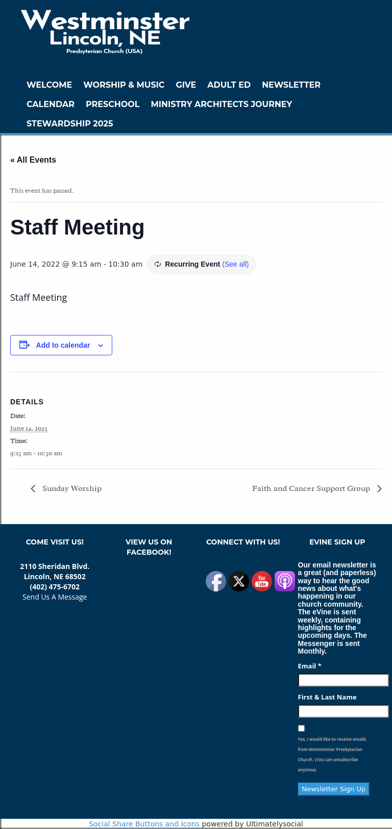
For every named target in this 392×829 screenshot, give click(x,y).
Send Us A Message (54, 597)
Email (310, 665)
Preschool (112, 104)
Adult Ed (229, 85)
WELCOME (49, 85)
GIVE (186, 85)
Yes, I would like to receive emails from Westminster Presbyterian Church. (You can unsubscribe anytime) (332, 754)
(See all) (235, 264)
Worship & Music (123, 85)
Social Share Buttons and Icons (144, 824)
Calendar (51, 104)
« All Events (33, 160)
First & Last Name (327, 697)
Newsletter (291, 85)
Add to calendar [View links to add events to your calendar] (63, 345)
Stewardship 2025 (70, 123)
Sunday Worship (71, 488)
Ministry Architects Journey (221, 104)
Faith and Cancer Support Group (312, 488)
